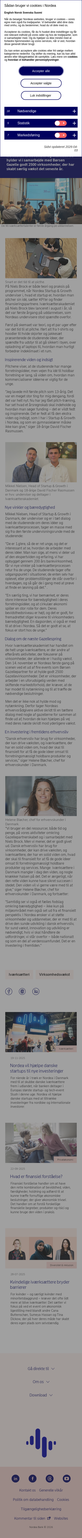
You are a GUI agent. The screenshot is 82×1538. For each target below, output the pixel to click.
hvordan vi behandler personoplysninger (33, 59)
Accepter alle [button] (41, 71)
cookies (73, 56)
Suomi (38, 12)
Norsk (18, 12)
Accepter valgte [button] (41, 83)
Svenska (28, 12)
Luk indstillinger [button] (40, 95)
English (9, 12)
